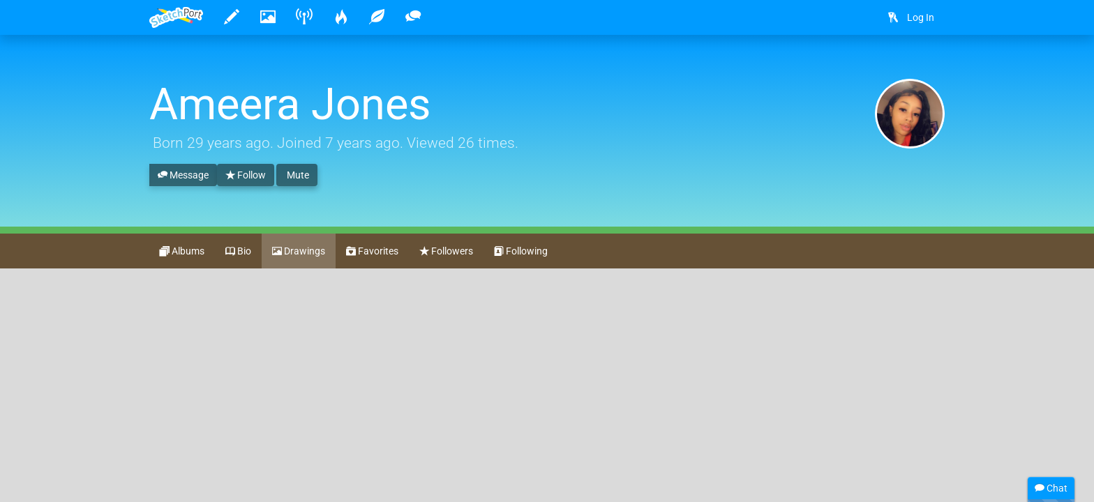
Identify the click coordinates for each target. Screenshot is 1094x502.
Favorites (372, 251)
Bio (238, 251)
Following (521, 251)
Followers (446, 251)
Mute (297, 175)
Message (183, 175)
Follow (245, 175)
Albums (182, 251)
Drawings (298, 251)
